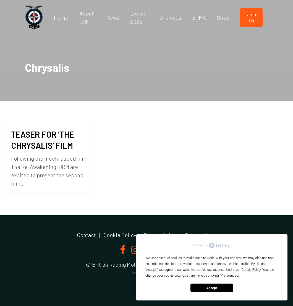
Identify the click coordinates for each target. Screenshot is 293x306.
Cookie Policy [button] (251, 270)
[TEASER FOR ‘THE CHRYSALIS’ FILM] (50, 158)
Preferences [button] (229, 275)
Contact (86, 235)
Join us (251, 17)
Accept (211, 288)
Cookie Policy (119, 235)
